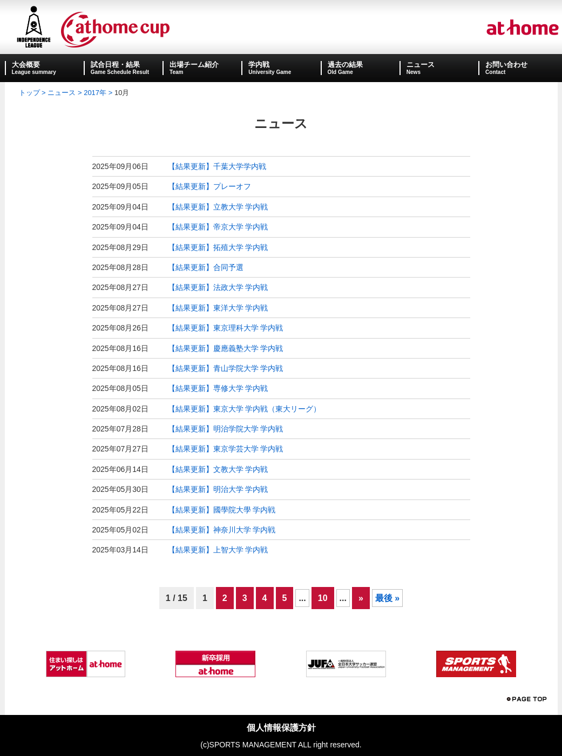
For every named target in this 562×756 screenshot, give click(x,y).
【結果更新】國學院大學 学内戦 (222, 509)
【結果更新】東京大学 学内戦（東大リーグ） (244, 408)
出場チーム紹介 (194, 64)
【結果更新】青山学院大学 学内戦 (225, 368)
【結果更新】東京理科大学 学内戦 (225, 327)
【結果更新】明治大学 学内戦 (218, 489)
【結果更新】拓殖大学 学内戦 (218, 247)
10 (323, 598)
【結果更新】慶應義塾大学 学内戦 (225, 348)
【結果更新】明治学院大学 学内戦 (225, 428)
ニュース (421, 64)
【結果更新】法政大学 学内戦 (218, 287)
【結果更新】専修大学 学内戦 (218, 388)
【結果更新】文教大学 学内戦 (218, 469)
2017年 (95, 93)
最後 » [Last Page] (387, 598)
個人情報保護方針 (281, 727)
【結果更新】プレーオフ (209, 186)
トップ (29, 93)
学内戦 (258, 64)
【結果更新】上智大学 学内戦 (218, 549)
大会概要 (26, 64)
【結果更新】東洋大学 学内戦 (218, 307)
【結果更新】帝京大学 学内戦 (218, 226)
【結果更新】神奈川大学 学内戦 (222, 529)
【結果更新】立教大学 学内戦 (218, 206)
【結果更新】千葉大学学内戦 (217, 166)
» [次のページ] (360, 598)
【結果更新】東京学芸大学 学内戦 (225, 448)
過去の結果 (345, 64)
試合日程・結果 (115, 64)
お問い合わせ (506, 64)
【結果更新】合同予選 (205, 267)
